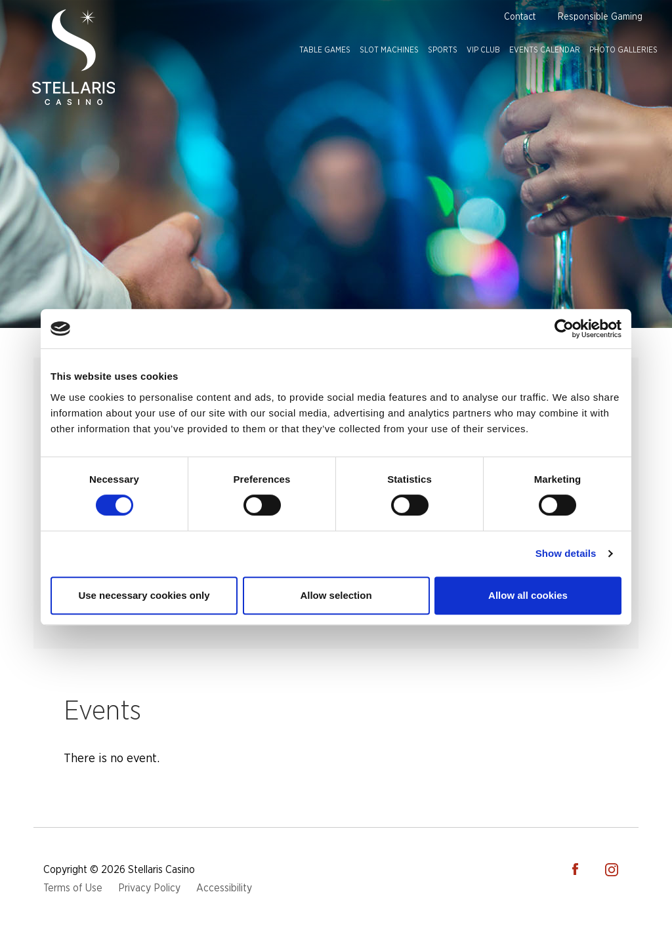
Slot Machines (389, 50)
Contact (520, 17)
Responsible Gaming (600, 17)
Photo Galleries (623, 50)
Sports (442, 50)
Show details (566, 553)
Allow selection (335, 595)
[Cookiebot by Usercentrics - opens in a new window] (564, 328)
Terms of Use (72, 888)
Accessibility (224, 888)
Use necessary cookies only (143, 595)
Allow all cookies (528, 595)
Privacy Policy (149, 888)
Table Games (324, 50)
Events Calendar (544, 50)
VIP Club (483, 50)
